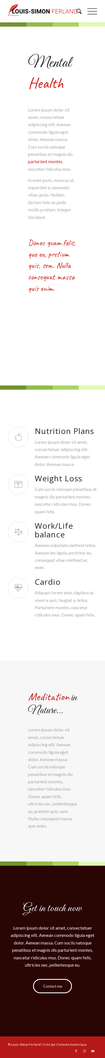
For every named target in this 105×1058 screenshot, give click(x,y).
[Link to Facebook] (76, 1051)
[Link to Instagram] (84, 1051)
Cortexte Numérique (71, 1044)
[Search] (76, 11)
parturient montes (45, 161)
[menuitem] (76, 11)
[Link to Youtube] (93, 1051)
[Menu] (89, 11)
